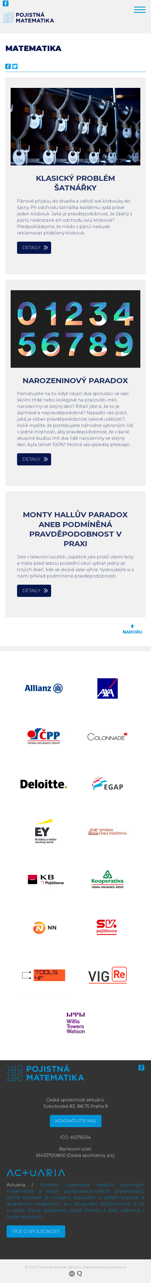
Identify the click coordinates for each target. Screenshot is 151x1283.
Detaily (31, 247)
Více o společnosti (36, 1231)
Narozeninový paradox (75, 380)
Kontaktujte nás (75, 1120)
